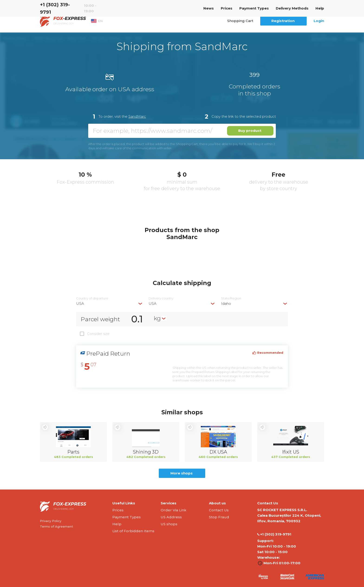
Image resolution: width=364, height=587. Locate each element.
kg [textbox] (157, 318)
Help (319, 8)
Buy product (249, 130)
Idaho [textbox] (226, 303)
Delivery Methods (292, 8)
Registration (283, 21)
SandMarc (137, 116)
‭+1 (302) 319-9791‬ (55, 8)
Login (319, 21)
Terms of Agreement (56, 526)
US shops (169, 524)
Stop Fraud (219, 517)
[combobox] (109, 303)
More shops (181, 473)
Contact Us (219, 510)
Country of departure (92, 298)
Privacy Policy (50, 521)
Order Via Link (173, 510)
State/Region (231, 298)
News (208, 8)
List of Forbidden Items (133, 531)
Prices (226, 8)
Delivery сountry (161, 298)
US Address (171, 517)
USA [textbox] (80, 303)
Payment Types (254, 8)
